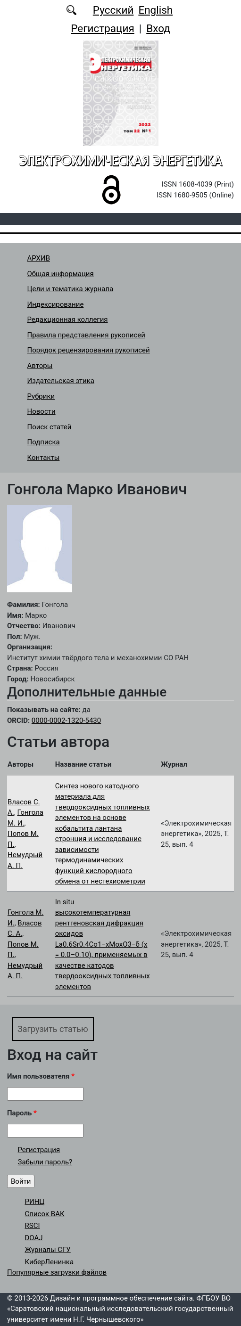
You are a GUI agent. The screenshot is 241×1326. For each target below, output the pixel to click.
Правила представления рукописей (86, 335)
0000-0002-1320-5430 (66, 720)
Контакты (43, 457)
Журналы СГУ (48, 1249)
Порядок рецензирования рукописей (88, 350)
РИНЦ (35, 1201)
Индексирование (55, 304)
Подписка (43, 442)
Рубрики (41, 396)
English (155, 10)
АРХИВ (38, 258)
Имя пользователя (41, 1076)
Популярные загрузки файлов (57, 1272)
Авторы (40, 365)
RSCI (32, 1225)
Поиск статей (49, 427)
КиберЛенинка (49, 1262)
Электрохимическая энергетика (120, 160)
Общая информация (60, 274)
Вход (158, 28)
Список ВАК (45, 1214)
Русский (113, 10)
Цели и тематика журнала (70, 289)
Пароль (22, 1113)
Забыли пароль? (45, 1162)
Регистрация (102, 28)
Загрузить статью (52, 1029)
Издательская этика (61, 381)
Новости (41, 411)
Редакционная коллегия (67, 319)
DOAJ (34, 1238)
